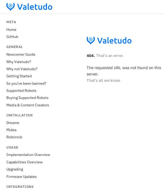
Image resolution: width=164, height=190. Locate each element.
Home (11, 29)
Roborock (14, 136)
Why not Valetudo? (22, 68)
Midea (11, 129)
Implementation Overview (28, 154)
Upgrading (14, 169)
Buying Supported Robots (27, 97)
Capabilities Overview (24, 161)
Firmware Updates (21, 176)
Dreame (12, 122)
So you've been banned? (26, 83)
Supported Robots (21, 90)
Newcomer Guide (20, 54)
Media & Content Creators (27, 104)
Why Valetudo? (18, 61)
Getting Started (19, 75)
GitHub (12, 36)
